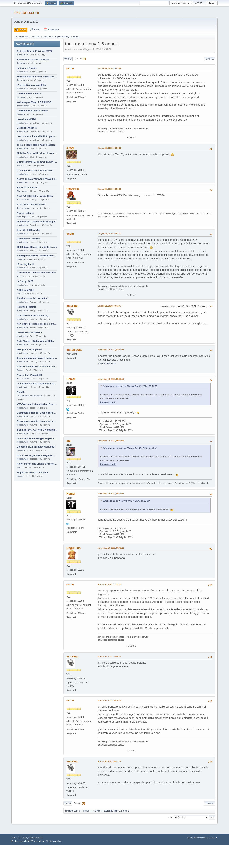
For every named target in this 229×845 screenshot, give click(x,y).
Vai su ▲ (214, 838)
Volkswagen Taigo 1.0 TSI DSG (34, 102)
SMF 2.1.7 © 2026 (19, 838)
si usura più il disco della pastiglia (36, 221)
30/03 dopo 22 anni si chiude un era (37, 247)
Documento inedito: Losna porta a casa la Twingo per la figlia (37, 412)
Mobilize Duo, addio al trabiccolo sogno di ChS (37, 153)
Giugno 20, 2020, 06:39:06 (109, 148)
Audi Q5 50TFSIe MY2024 (31, 204)
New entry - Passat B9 (29, 375)
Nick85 (21, 392)
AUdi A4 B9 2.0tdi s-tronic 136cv (35, 196)
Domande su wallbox (29, 238)
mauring (72, 305)
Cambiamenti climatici (29, 93)
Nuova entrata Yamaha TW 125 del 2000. (37, 179)
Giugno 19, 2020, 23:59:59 (109, 68)
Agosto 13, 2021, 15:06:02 (109, 656)
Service (20, 165)
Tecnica (20, 276)
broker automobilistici (29, 332)
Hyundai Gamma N (27, 187)
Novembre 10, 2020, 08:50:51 (111, 379)
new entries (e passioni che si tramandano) (37, 323)
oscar (70, 68)
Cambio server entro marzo (32, 110)
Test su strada (23, 106)
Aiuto (189, 838)
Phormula (73, 189)
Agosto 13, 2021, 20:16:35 (109, 700)
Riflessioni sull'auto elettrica (33, 59)
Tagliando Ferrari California (32, 472)
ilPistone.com (26, 12)
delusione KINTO (26, 119)
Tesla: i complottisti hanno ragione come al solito (37, 145)
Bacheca (21, 114)
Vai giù (68, 59)
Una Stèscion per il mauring (32, 315)
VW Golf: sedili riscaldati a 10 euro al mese (37, 404)
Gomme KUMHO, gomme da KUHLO (37, 162)
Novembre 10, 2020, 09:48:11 (111, 548)
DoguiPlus (73, 548)
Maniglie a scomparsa (29, 349)
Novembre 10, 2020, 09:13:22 (111, 493)
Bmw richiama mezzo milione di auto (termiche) (37, 366)
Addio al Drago (25, 289)
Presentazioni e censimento (29, 396)
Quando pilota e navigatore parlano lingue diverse (37, 438)
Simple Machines (35, 838)
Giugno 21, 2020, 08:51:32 (109, 233)
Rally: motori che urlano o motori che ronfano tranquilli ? (37, 463)
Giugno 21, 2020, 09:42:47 (109, 306)
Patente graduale (26, 306)
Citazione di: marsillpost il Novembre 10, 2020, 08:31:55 (130, 386)
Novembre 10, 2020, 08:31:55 (111, 350)
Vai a (170, 817)
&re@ (70, 148)
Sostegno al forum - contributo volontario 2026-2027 (37, 255)
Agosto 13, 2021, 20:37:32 (109, 761)
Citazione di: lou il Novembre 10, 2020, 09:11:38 (126, 501)
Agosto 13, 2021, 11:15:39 (109, 584)
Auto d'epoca (23, 217)
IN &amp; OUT (25, 281)
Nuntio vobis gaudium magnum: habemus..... (37, 455)
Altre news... (22, 191)
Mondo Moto (22, 182)
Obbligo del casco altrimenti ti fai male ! (37, 383)
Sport (19, 293)
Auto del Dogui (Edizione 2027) (34, 51)
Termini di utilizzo (200, 838)
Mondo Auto (22, 55)
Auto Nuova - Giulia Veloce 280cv (35, 341)
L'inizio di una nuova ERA (31, 85)
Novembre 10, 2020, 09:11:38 (111, 441)
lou (68, 440)
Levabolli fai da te (27, 128)
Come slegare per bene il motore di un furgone (37, 358)
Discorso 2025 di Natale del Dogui (36, 446)
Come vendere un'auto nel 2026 (34, 170)
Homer (70, 379)
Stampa (210, 59)
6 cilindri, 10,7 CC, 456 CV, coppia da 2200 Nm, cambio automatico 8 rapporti (37, 429)
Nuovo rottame (25, 213)
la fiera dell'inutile (27, 68)
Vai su (67, 803)
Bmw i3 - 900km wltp (28, 230)
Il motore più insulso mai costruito (36, 272)
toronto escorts (107, 363)
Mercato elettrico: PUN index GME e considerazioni (37, 76)
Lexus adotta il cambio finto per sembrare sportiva (37, 136)
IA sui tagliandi (25, 264)
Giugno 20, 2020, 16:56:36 (109, 189)
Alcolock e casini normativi (32, 298)
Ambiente (21, 63)
